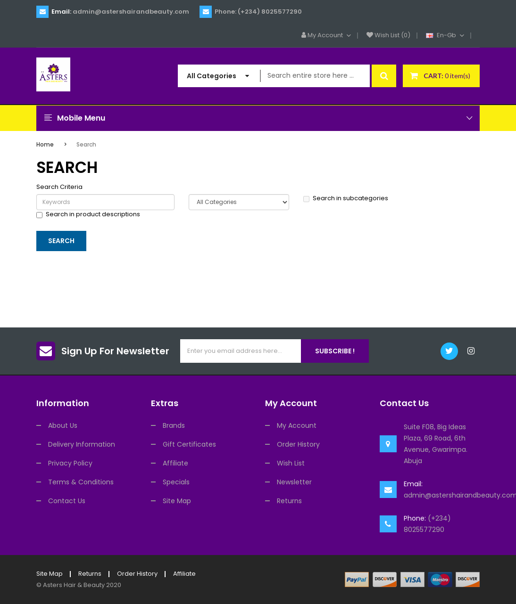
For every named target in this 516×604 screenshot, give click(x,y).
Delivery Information (81, 444)
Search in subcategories (345, 198)
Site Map (177, 501)
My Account (296, 425)
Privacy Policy (70, 463)
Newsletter (294, 482)
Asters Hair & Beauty (74, 584)
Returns (289, 501)
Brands (174, 425)
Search (86, 144)
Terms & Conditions (81, 482)
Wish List (291, 463)
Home (45, 144)
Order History (298, 444)
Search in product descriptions (88, 214)
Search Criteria (59, 187)
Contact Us (66, 501)
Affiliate (175, 463)
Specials (176, 482)
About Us (62, 425)
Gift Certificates (189, 444)
